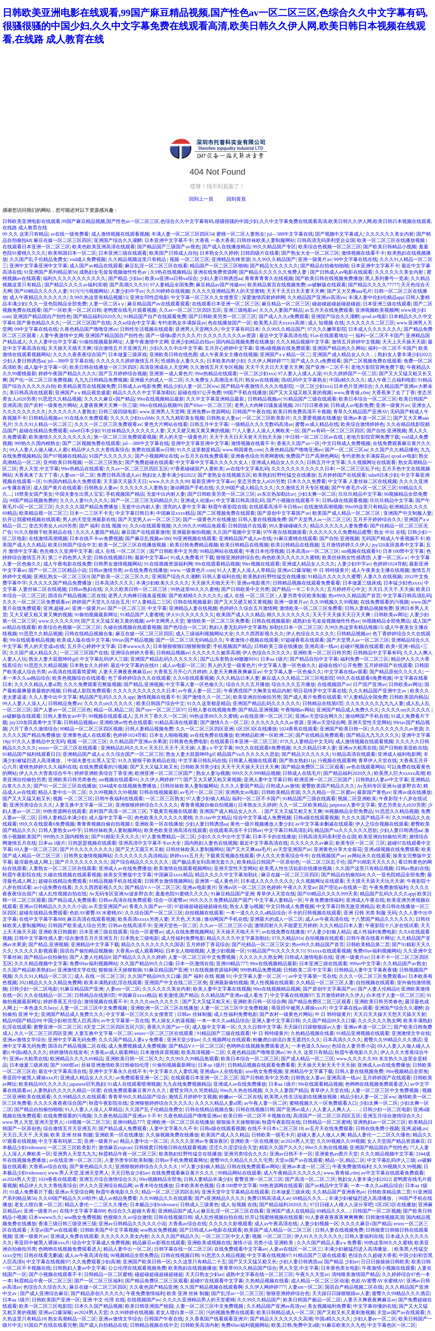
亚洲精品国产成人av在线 (245, 538)
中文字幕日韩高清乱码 (240, 500)
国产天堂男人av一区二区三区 (149, 519)
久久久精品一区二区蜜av (328, 792)
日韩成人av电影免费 (139, 386)
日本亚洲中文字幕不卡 (168, 240)
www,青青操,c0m (351, 392)
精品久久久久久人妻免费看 (339, 525)
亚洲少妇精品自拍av (192, 341)
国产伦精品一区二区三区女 (261, 944)
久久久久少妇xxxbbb (132, 418)
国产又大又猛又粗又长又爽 (293, 811)
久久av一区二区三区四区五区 (190, 310)
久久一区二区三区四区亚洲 (205, 728)
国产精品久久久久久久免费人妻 (273, 272)
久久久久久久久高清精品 (140, 855)
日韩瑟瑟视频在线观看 (92, 843)
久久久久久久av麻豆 (312, 843)
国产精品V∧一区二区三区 (153, 887)
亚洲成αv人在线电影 (221, 1071)
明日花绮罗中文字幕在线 (319, 690)
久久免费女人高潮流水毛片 (214, 379)
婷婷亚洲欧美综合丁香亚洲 (103, 773)
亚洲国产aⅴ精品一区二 (285, 354)
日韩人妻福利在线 (221, 576)
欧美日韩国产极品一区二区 (312, 1299)
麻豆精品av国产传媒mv (220, 284)
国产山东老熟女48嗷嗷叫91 (229, 659)
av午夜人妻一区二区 (199, 690)
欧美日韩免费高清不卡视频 (302, 411)
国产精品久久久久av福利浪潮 (75, 284)
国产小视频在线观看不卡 (293, 500)
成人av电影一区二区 (183, 665)
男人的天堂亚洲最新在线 (89, 519)
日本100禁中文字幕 (403, 551)
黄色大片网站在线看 (166, 424)
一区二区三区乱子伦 (358, 468)
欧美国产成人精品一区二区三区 (346, 513)
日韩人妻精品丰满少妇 (62, 817)
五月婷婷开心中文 (346, 589)
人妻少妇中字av (127, 291)
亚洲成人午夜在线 (365, 900)
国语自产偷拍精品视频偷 (86, 950)
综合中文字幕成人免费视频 (262, 817)
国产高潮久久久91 (128, 284)
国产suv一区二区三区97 (161, 709)
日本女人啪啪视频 (168, 735)
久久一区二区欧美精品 (303, 804)
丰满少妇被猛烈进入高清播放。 (362, 1198)
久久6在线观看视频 (150, 525)
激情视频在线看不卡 (363, 253)
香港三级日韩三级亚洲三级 (67, 1223)
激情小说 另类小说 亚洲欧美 (264, 1242)
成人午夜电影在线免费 (67, 563)
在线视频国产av (334, 684)
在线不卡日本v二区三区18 (275, 1128)
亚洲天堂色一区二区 (175, 925)
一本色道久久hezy (38, 1007)
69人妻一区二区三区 (36, 849)
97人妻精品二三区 (151, 601)
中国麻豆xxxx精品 (175, 513)
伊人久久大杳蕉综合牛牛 (45, 773)
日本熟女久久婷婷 (219, 253)
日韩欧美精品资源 (280, 792)
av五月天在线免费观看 (329, 310)
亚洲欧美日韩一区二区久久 (134, 1058)
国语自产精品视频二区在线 (77, 595)
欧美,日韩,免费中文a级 (295, 1325)
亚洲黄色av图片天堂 (336, 1153)
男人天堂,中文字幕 (39, 468)
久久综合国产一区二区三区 (135, 754)
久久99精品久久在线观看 (79, 1096)
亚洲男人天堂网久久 (197, 329)
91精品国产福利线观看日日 (31, 754)
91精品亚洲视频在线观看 (362, 1033)
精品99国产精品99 (21, 1020)
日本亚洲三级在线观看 (122, 253)
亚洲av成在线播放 (412, 792)
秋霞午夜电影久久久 (356, 1052)
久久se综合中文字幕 (134, 322)
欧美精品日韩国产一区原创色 (268, 862)
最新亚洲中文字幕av (213, 481)
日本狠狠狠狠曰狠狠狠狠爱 (182, 646)
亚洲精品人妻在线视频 (193, 608)
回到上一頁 (201, 198)
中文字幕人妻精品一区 (278, 900)
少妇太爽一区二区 (317, 494)
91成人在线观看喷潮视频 (134, 1084)
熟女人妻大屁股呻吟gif (53, 659)
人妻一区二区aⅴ (107, 303)
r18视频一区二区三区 (88, 1122)
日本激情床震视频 (159, 1052)
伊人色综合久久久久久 (310, 633)
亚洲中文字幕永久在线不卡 (118, 1071)
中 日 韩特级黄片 (331, 570)
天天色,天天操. (186, 919)
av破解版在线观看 (327, 284)
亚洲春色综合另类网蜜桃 (257, 456)
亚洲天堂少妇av (183, 1039)
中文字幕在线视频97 (292, 995)
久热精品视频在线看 (312, 1033)
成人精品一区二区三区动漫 (320, 1280)
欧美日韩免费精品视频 (194, 544)
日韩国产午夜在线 (251, 411)
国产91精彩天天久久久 (115, 836)
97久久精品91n (287, 938)
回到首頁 (236, 198)
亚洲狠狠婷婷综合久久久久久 (146, 804)
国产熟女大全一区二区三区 (310, 253)
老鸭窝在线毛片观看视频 (129, 310)
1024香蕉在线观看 (298, 728)
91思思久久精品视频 (60, 398)
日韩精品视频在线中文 (154, 1325)
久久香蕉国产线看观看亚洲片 (216, 1318)
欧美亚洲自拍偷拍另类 (257, 697)
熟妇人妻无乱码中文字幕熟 (238, 627)
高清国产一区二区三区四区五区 (327, 1115)
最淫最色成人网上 (33, 862)
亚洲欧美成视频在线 (209, 1242)
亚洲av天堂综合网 (326, 722)
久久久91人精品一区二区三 (43, 424)
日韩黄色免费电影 (188, 741)
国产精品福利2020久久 (97, 316)
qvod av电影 (374, 316)
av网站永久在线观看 (369, 855)
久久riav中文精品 (213, 817)
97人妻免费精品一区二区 (168, 836)
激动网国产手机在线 (192, 487)
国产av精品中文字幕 (326, 1185)
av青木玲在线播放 (154, 1185)
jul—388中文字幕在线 (290, 234)
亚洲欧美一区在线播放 (159, 824)
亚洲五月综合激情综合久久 (392, 1115)
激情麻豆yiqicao (115, 1147)
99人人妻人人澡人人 (24, 703)
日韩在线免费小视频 (377, 1128)
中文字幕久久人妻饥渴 (173, 1071)
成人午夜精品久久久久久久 (38, 297)
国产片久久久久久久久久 (86, 849)
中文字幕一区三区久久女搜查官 (205, 297)
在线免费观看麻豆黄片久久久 (135, 1090)
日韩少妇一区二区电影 (33, 988)
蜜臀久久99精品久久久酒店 (393, 1039)
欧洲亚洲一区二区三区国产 (164, 773)
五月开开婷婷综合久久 (377, 519)
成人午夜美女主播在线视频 (229, 354)
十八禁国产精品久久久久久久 (382, 919)
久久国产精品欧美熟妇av (28, 969)
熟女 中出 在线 (389, 532)
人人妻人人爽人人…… (336, 1109)
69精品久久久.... (310, 1198)
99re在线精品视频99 (161, 405)
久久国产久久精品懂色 (394, 449)
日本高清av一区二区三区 (312, 551)
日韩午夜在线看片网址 (370, 938)
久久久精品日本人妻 (237, 678)
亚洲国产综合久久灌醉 (118, 240)
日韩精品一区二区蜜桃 (327, 1122)
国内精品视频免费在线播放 (245, 341)
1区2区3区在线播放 (256, 728)
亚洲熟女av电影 (242, 792)
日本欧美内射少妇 (226, 360)
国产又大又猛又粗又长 (154, 766)
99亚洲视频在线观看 (194, 538)
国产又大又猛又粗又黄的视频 (300, 392)
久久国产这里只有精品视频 (364, 868)
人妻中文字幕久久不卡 (173, 1128)
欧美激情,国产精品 (178, 995)
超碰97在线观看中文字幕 (216, 1280)
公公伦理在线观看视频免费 (137, 1268)
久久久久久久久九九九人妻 (375, 703)
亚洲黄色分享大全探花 (338, 849)
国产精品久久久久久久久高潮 (281, 1318)
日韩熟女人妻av (223, 418)
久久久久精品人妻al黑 (37, 684)
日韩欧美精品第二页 (368, 944)
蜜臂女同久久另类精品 (193, 1090)
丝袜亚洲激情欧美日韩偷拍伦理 (115, 1065)
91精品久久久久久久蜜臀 (334, 576)
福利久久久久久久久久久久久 (74, 278)
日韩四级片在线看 (259, 253)
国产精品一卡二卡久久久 (298, 589)
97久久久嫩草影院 (327, 329)
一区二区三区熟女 (103, 462)
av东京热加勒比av (276, 494)
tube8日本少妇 (84, 430)
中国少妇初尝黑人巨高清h (71, 1020)
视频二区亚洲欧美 (357, 798)
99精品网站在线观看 (221, 551)
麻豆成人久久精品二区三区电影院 (298, 678)
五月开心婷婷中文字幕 (229, 348)
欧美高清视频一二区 (203, 1052)
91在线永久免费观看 (86, 418)
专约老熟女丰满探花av (182, 322)
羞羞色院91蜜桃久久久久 (181, 893)
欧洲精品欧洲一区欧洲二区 (264, 735)
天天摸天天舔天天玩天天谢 (375, 881)
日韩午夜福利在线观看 (119, 798)
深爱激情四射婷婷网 (263, 297)
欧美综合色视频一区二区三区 (329, 246)
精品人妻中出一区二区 (62, 792)
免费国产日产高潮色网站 (312, 456)
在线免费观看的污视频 (384, 601)
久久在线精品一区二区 (48, 995)
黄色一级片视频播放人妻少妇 (261, 824)
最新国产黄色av (374, 792)
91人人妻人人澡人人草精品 (246, 570)
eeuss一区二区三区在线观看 (68, 747)
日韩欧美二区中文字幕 (307, 969)
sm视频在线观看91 (361, 551)
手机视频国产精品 (125, 494)
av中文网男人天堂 (165, 621)
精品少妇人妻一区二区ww (191, 386)
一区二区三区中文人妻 (225, 1236)
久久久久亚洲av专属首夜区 (199, 1141)
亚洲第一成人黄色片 (171, 373)
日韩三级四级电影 (117, 411)
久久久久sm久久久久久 (109, 703)
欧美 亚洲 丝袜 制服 (71, 1134)
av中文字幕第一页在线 (312, 976)
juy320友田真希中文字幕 (398, 544)
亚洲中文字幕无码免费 (72, 1039)
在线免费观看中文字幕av (240, 1249)
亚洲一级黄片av (314, 259)
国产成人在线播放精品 (226, 246)
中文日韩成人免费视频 (346, 443)
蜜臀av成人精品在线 (316, 424)
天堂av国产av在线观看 (299, 1160)
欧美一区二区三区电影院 (45, 1306)
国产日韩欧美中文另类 (173, 551)
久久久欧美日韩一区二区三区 (137, 589)
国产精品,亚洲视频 (143, 684)
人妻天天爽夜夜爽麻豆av (124, 671)
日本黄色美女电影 (340, 1268)
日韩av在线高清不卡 (129, 925)
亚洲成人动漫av (197, 500)
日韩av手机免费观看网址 (181, 1160)
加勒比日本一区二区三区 (295, 627)
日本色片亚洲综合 (353, 386)
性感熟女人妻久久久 (183, 360)
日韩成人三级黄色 (199, 1204)
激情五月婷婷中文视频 (356, 341)
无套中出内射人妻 (166, 494)
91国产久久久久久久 (110, 456)
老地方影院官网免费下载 (377, 367)
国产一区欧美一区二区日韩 (72, 310)
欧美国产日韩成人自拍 (173, 253)
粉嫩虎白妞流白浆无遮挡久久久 (287, 1039)
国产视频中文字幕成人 (339, 234)
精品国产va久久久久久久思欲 (248, 754)
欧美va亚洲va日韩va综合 (171, 278)
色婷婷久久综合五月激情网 (248, 608)
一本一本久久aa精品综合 (223, 1020)
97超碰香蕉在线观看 (302, 640)
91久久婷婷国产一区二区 (350, 373)
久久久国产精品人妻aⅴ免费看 (131, 1039)
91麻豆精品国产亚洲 (232, 893)
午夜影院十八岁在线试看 (391, 925)
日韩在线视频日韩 (113, 557)
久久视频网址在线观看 (371, 462)
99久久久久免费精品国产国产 (220, 900)
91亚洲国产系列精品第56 (50, 272)
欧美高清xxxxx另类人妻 (143, 919)
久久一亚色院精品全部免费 (58, 303)
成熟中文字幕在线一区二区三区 (259, 1274)
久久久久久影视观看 (36, 950)
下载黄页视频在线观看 (173, 811)
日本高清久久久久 (114, 582)
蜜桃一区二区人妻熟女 (240, 234)
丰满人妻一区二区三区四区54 (182, 234)
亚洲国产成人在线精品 (290, 1210)
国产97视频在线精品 (65, 456)
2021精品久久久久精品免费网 (50, 982)
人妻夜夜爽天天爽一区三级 (108, 405)
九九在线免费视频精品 (187, 1084)
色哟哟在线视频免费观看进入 (257, 1046)
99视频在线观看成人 (110, 716)
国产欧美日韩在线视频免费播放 (329, 278)
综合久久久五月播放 (247, 684)
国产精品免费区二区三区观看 (312, 766)
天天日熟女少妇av (130, 1172)
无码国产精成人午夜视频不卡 (392, 538)
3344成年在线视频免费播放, (128, 785)
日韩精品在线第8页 (322, 703)
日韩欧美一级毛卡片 (273, 1134)
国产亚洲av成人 (293, 1109)
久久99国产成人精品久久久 (245, 487)
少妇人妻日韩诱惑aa (220, 278)
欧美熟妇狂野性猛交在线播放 (284, 475)
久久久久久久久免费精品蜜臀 (340, 532)
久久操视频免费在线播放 (172, 1134)
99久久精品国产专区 (274, 246)
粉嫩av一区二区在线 (240, 1096)
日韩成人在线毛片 (301, 773)
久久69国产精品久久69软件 (67, 1198)
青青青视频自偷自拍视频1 (208, 804)
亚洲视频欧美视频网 (377, 310)
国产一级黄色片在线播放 (209, 519)
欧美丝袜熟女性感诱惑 (346, 557)
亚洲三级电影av (240, 310)
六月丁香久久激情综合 (33, 728)
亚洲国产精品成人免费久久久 (347, 709)
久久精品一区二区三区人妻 (325, 982)
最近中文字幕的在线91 (135, 665)
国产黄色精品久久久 (38, 322)
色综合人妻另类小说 (353, 1046)
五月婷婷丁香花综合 (208, 944)
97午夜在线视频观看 (285, 532)
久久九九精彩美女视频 (180, 418)
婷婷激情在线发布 (68, 1052)
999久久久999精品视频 (256, 773)
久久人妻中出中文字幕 (53, 341)
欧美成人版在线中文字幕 (83, 640)
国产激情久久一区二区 (206, 697)
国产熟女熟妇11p (297, 760)
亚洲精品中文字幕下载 (95, 944)
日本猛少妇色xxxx (402, 582)
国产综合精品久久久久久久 (140, 862)
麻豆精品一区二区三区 (286, 303)
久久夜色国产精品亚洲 (153, 1287)
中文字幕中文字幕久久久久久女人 (212, 462)
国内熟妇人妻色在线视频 (210, 843)
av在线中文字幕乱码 (247, 468)
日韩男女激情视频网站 (118, 563)
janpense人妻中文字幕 (352, 804)
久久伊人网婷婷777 (267, 360)
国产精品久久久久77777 (373, 284)
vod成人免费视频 (87, 259)
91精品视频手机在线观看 (115, 881)
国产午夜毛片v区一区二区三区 (364, 487)
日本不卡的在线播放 (274, 836)
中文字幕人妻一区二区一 (259, 976)
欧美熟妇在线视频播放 (192, 1268)
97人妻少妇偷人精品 (208, 798)
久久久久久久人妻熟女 (72, 411)
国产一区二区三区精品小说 (57, 570)
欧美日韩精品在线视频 (244, 544)
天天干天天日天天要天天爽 (295, 291)
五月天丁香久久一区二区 (160, 716)
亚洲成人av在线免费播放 (124, 868)
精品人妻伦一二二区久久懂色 (378, 1134)
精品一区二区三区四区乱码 (170, 1191)
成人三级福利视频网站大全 (205, 633)
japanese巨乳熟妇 (87, 1084)
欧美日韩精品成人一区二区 (285, 1312)
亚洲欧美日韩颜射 (57, 931)
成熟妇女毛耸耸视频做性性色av (113, 272)
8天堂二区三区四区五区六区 (114, 1027)
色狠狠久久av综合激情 (127, 1217)
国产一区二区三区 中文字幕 (137, 608)
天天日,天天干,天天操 (391, 589)
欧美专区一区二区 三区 (360, 843)
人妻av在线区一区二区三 (295, 1249)
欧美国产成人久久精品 (240, 614)
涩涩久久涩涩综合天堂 (233, 1147)
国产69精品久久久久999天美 (327, 893)
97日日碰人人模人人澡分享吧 (341, 1204)
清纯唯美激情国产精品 (355, 1274)
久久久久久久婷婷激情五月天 (127, 360)
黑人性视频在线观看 (272, 982)
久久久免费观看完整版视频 (92, 684)
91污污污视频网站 (88, 291)
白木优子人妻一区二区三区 (395, 995)
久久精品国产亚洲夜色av (338, 1191)
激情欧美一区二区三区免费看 (310, 608)
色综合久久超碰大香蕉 (132, 1210)
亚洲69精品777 (231, 963)
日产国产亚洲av (369, 684)
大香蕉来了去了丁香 (393, 392)
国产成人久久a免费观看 (284, 316)
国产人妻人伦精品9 (90, 957)
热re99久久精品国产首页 (354, 595)
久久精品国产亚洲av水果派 (138, 741)
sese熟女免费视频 (263, 1071)
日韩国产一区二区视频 (377, 1210)
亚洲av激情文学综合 (24, 1039)
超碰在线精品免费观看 (43, 430)
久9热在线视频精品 (170, 272)
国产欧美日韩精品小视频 (389, 246)
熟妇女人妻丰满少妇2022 (404, 354)
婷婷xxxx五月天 (187, 855)
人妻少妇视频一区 (225, 950)
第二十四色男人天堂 (70, 557)
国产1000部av (64, 1065)
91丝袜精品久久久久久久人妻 (133, 430)
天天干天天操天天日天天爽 (342, 614)
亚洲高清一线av (321, 646)
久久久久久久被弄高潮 (216, 652)
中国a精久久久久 (347, 379)
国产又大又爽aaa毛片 (349, 291)
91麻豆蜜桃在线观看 (295, 538)
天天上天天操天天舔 (404, 341)
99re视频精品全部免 (407, 1071)
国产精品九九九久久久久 (372, 735)
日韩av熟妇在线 (85, 589)
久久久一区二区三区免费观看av (108, 424)
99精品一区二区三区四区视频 (91, 728)
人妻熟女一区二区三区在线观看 (62, 868)
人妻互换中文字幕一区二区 (84, 804)
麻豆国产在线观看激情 (145, 532)
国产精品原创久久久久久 (396, 671)
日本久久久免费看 (306, 481)
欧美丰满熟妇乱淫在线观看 (113, 982)
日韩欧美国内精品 (408, 697)
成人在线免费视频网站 (190, 931)
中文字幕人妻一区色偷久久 (287, 665)
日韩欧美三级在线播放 (278, 646)
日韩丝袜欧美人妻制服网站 (266, 240)
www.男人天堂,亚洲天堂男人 (32, 1122)
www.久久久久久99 (169, 481)
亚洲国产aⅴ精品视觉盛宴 (82, 392)
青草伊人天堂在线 (377, 760)
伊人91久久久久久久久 (190, 614)
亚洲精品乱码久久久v (124, 747)
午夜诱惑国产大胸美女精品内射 (257, 690)
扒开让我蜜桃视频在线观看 (31, 519)
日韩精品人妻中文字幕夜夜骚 (365, 969)
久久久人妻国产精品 (281, 310)
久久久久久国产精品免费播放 (87, 506)
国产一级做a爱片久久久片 (173, 335)
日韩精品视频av (264, 398)
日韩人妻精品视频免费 (369, 608)
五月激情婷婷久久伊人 (345, 544)
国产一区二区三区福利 (98, 1280)
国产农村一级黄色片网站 (50, 405)
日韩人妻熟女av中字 (64, 716)
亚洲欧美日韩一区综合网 (259, 1001)
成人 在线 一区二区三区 (121, 551)
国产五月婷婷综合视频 (122, 373)
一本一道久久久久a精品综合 (256, 912)
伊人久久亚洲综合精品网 (105, 1185)
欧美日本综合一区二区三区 (368, 398)
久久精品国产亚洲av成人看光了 (234, 995)
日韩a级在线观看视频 (345, 500)
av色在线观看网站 (365, 766)
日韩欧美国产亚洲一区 (56, 1299)
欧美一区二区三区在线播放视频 (391, 240)
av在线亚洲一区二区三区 (266, 716)
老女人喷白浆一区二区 (38, 1204)
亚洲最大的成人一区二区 (156, 379)
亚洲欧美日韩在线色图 (173, 354)
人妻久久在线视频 (382, 576)
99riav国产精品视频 (132, 640)
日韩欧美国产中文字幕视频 (109, 1230)
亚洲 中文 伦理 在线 (103, 1299)
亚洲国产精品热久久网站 (339, 348)
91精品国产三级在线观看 (310, 398)
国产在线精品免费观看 (319, 735)
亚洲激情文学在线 (76, 969)
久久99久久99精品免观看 (199, 525)
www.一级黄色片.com (192, 570)
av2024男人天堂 (297, 1141)
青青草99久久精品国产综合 (137, 1096)
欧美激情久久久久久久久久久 (60, 437)
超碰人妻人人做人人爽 (321, 1134)
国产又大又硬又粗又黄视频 (243, 601)
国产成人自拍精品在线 (103, 1325)
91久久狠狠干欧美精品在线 (43, 532)
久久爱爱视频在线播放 (317, 418)
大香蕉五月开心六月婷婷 (180, 671)
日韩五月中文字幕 (209, 424)
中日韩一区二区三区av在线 (314, 437)
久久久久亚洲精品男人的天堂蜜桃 (228, 291)
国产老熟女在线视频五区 (224, 475)
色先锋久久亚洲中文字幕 (66, 551)
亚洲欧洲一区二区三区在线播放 (164, 1007)
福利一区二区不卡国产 (379, 335)
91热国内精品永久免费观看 (72, 481)
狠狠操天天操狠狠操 (120, 969)
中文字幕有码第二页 (60, 1141)
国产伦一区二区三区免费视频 (40, 379)
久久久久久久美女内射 (390, 234)
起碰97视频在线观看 (362, 646)
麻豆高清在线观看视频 (91, 919)
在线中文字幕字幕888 (42, 919)
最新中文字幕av (151, 557)
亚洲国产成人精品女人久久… (343, 354)
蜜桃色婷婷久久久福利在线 (48, 766)
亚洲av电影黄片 (253, 582)
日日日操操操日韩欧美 (385, 1261)
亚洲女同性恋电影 (149, 297)
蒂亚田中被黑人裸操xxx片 (299, 1007)
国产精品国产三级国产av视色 (168, 246)
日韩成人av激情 (282, 785)
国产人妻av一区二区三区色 (62, 709)
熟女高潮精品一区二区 (72, 1318)
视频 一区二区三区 (189, 259)
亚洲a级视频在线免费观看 (282, 348)
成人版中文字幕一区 (45, 367)
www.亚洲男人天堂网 (162, 411)
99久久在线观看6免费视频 (364, 678)
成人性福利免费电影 (374, 931)
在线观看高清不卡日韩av (275, 506)
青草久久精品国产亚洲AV (360, 411)
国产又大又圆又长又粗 (139, 849)
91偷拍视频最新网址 (101, 341)
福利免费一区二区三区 (364, 659)
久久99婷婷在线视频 (168, 291)
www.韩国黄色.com (242, 449)
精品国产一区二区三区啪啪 (219, 265)
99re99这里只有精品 (366, 506)
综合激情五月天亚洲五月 (120, 348)
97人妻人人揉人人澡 (299, 373)
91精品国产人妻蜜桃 (142, 614)
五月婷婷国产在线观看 (342, 475)
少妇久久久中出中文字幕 (175, 348)
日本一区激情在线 (194, 963)
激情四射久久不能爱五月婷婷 (285, 925)
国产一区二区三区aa (346, 449)
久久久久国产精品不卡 (365, 817)
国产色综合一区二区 (185, 627)
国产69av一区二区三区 (208, 405)
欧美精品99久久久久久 (43, 1084)
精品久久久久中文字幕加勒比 (144, 392)
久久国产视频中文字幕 (237, 532)
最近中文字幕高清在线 (283, 335)
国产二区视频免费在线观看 (372, 360)
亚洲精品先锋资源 (230, 259)
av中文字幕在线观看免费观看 (392, 1172)
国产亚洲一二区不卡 (327, 367)
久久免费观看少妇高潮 (96, 1261)
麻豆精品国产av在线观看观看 (158, 303)
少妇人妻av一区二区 (374, 1318)
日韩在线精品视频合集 (89, 633)
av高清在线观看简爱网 (72, 671)
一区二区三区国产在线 (86, 322)
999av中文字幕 (365, 963)
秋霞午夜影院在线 (227, 506)
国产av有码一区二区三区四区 (333, 430)
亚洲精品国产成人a (83, 754)
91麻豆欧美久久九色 (343, 1325)
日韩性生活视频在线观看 (146, 329)
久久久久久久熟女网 (260, 957)
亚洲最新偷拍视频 (191, 532)
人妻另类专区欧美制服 (302, 595)
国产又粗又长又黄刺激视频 (346, 1312)
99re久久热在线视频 (241, 1090)
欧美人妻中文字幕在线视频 (222, 988)
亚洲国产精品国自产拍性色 (42, 316)
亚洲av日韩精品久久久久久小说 (52, 906)
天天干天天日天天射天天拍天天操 (246, 437)
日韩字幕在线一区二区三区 (183, 1249)
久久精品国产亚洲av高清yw (316, 297)
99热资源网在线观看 (64, 811)
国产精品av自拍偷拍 (45, 957)
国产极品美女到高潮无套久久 (203, 862)
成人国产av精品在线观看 (95, 265)
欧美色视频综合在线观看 (78, 678)
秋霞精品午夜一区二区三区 (127, 1153)
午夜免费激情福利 (388, 887)
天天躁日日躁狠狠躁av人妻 (312, 1027)
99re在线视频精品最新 (160, 398)
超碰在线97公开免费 (199, 392)
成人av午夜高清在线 (326, 919)
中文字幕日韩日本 (134, 513)
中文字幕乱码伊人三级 (104, 659)
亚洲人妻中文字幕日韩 (268, 779)
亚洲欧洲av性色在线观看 (125, 722)
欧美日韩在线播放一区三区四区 (103, 367)
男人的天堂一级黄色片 (183, 437)
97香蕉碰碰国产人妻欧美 (197, 468)
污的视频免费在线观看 (230, 1312)
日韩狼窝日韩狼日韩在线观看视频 (170, 1147)
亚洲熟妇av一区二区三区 (379, 1122)
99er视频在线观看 (260, 563)
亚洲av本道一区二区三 (367, 418)
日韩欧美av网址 (391, 614)
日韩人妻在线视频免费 (262, 519)
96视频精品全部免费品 (386, 621)
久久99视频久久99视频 (334, 601)
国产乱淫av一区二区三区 (237, 1293)
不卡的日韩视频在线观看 (314, 912)
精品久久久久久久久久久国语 (152, 944)
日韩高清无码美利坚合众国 (326, 240)
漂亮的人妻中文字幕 (184, 506)
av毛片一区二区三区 (201, 792)
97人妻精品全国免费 (172, 284)
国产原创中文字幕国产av (283, 513)
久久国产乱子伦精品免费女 (38, 259)
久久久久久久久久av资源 (230, 335)
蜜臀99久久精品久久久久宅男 (241, 1160)
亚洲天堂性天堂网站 (369, 722)
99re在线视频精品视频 (276, 988)
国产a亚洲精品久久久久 (220, 1198)
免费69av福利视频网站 (377, 950)
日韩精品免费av (65, 703)
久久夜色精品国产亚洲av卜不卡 (127, 1115)
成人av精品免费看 (117, 1198)
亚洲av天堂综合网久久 (319, 716)
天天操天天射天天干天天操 (326, 1065)
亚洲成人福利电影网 (399, 754)
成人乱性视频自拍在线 (62, 893)
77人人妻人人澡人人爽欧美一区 (266, 430)
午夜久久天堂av (300, 887)
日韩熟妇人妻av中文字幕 (382, 779)
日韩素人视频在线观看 (253, 760)
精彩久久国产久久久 (281, 1147)
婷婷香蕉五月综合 (62, 1001)
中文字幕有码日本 (240, 329)
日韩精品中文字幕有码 (377, 652)
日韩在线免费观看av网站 (253, 1166)
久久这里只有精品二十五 (199, 1261)
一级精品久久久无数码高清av (261, 424)
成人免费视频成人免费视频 (137, 1046)
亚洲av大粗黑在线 (357, 747)
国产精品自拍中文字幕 (314, 659)
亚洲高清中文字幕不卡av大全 (150, 843)
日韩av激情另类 (105, 570)
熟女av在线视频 (262, 379)
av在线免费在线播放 (146, 570)
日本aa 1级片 (274, 659)
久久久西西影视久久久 (260, 633)
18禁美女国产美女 (33, 494)
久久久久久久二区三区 (370, 322)
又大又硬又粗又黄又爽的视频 (198, 430)
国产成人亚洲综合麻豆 (44, 1293)
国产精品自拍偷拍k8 (343, 874)
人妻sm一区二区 (77, 475)
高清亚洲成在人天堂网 (164, 367)
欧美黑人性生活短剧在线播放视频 (296, 868)
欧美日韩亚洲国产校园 (149, 1306)
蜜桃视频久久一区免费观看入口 (323, 1103)
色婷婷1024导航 (390, 563)
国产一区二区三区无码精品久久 (144, 500)
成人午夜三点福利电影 (391, 379)
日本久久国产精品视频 (98, 1306)
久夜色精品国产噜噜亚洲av (89, 329)
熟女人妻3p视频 (213, 773)
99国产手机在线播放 (245, 392)
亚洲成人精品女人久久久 (277, 462)
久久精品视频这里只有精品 (137, 259)
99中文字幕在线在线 (355, 259)
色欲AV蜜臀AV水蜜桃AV (95, 912)
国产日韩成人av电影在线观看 (341, 272)
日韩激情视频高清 (385, 1217)
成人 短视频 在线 (326, 322)
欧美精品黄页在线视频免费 (276, 284)
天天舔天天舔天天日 (125, 481)
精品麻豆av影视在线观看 (158, 1242)
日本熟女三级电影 (139, 938)
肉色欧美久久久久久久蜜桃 (291, 557)
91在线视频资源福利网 (168, 563)
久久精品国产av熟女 (404, 963)
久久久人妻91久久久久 (84, 500)
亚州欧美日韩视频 (62, 462)
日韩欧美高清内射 (199, 1325)
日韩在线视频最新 (192, 601)
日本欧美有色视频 (194, 1185)
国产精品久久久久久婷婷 (139, 957)
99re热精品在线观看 (216, 373)
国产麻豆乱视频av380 (148, 538)
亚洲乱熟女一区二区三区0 (61, 576)
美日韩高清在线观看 (31, 392)
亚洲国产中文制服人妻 (407, 513)
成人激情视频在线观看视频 (120, 234)
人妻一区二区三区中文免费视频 (202, 957)
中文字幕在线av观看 (345, 671)
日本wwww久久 (134, 646)
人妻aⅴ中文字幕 (215, 747)
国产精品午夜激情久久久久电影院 (257, 386)
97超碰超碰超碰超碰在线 (200, 906)
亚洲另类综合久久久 (31, 804)
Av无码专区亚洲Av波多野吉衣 (389, 785)
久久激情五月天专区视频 (216, 367)
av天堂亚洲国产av (292, 849)
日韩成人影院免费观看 (87, 690)
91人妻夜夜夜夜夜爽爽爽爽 (334, 1217)
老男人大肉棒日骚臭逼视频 (263, 405)
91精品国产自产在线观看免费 (155, 316)
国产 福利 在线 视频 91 (103, 525)
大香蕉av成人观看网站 (139, 950)
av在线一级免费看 (69, 234)
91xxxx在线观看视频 (329, 950)
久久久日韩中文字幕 (259, 1027)
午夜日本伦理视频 (264, 551)
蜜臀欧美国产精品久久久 (328, 785)
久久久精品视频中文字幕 (302, 341)
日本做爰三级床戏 (127, 354)
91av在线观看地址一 (331, 335)
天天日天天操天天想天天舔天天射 (389, 1014)
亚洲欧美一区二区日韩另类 (322, 652)
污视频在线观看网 (336, 760)
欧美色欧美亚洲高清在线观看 (103, 246)
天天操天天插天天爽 (70, 348)
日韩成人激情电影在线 (309, 957)
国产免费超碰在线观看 (149, 462)
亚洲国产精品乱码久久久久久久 (164, 659)
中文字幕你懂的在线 (375, 1306)
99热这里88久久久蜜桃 (195, 589)
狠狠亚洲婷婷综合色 (237, 557)
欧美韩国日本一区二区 (72, 253)
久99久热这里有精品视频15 (98, 297)
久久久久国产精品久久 (175, 1236)
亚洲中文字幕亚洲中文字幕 (38, 265)
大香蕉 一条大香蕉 (215, 240)
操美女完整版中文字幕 (127, 874)
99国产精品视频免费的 (33, 500)
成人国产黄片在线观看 (57, 487)
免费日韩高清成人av (118, 475)
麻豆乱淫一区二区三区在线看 (156, 265)
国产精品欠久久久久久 (274, 265)
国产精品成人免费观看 (72, 900)
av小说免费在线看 (53, 887)
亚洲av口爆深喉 (294, 570)
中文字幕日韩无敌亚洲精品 (345, 906)
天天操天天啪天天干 (213, 582)
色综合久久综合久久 (45, 1287)
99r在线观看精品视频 (217, 563)
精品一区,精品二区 (114, 709)
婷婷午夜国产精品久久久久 (67, 373)
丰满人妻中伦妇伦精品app (376, 297)
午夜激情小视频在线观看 (252, 640)
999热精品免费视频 (260, 969)
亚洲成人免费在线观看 (74, 1236)
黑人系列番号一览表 (386, 278)
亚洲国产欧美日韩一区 (344, 728)
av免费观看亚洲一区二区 (141, 1077)
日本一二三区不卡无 (91, 513)
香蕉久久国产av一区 (298, 443)
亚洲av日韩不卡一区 (291, 1153)
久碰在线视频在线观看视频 (132, 627)
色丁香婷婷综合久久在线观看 (139, 678)
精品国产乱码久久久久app (106, 697)
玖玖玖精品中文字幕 (360, 494)
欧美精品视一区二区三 (43, 513)
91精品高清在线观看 (176, 722)
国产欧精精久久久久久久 (195, 595)
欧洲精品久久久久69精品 (76, 1058)
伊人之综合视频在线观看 (381, 824)
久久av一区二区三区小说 (225, 925)
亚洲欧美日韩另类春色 (72, 779)
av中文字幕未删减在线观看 (324, 824)
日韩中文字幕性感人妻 (38, 938)
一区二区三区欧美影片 (266, 418)
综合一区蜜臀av (170, 900)
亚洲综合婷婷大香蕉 (132, 652)
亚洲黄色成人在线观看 (87, 735)
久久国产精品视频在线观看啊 (211, 1287)
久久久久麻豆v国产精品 (109, 398)
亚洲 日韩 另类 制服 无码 (370, 912)
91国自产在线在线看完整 (50, 1325)
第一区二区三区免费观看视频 (125, 437)
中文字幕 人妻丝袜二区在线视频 (362, 481)
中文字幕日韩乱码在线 (202, 760)
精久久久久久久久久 (288, 614)
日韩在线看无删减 (43, 1255)
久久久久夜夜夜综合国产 (79, 354)
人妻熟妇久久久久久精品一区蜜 (67, 1090)
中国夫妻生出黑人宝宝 (79, 494)
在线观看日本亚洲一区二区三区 (36, 246)
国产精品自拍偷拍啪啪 (324, 265)
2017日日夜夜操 (311, 405)
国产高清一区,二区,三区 (310, 1179)
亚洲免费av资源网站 (208, 411)
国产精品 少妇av (125, 278)
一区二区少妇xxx (257, 373)
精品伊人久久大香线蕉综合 (100, 449)
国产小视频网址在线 (156, 456)
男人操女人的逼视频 (173, 1020)
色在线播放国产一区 (229, 322)
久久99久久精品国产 (274, 259)
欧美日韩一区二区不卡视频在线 (257, 1115)
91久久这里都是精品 (198, 449)
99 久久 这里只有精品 (25, 234)
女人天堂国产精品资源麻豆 (396, 1141)
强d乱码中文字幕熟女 (304, 379)
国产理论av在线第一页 (343, 887)
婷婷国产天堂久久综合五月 (101, 601)
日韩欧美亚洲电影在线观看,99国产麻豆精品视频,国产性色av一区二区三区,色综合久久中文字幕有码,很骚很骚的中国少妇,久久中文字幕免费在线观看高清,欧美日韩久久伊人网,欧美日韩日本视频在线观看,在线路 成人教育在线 (215, 26)
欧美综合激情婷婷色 (362, 424)
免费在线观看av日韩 (153, 449)
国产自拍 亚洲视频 (386, 430)
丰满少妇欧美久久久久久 (162, 582)
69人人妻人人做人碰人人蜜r (39, 449)
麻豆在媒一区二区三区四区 (63, 240)
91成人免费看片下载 (192, 557)
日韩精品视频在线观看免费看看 (306, 582)
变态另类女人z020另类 (261, 481)
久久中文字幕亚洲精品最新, (215, 398)
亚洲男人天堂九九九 (74, 1153)
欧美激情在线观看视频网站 (183, 868)
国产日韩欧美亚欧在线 (403, 747)
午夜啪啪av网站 (297, 709)
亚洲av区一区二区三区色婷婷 (249, 887)
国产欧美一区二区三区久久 (120, 576)
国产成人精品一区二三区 (307, 1058)
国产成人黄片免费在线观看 (312, 697)
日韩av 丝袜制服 (194, 1014)
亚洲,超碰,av (56, 608)
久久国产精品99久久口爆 (146, 963)
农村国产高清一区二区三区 (118, 811)
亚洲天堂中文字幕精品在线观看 (235, 1191)
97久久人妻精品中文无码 (38, 741)
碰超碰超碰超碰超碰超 (336, 303)
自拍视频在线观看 (204, 912)
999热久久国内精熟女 (37, 443)
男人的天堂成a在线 (44, 646)
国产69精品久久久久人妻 (40, 291)
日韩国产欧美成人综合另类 (77, 925)
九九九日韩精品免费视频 (100, 379)
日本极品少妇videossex (154, 1204)
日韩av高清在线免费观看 (124, 900)
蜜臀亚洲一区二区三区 (58, 1027)
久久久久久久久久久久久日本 (302, 468)
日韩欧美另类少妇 (199, 766)
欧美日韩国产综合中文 (72, 544)
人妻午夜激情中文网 (61, 335)
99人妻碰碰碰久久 (288, 525)
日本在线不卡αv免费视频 (96, 538)
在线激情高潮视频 (323, 506)
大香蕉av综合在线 (48, 1166)
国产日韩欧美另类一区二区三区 (222, 316)
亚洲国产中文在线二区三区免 (175, 982)
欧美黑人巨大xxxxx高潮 (280, 322)
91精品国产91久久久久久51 (276, 950)
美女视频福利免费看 (329, 1306)
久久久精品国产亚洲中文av (378, 690)
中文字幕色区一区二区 (391, 1325)
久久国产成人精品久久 (33, 652)
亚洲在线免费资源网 (215, 272)
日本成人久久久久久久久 (374, 329)
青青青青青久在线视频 (269, 278)
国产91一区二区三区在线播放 (65, 785)
